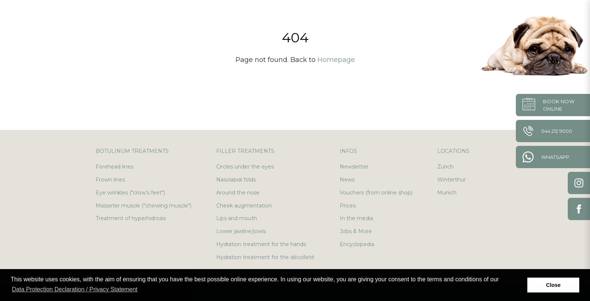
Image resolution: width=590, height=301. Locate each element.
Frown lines (110, 179)
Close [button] (553, 285)
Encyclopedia (357, 244)
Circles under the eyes (245, 166)
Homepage (336, 60)
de (547, 15)
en (564, 15)
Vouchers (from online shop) (376, 192)
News (347, 179)
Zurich (445, 166)
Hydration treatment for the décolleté (265, 257)
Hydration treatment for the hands (261, 244)
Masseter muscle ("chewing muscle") (143, 205)
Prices (348, 205)
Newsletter (354, 166)
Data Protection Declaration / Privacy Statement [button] (75, 289)
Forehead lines (115, 166)
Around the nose (238, 192)
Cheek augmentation (244, 205)
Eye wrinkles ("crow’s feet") (130, 192)
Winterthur (451, 179)
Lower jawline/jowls (241, 231)
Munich (446, 192)
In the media (356, 218)
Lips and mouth (236, 218)
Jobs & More (356, 231)
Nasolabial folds (236, 179)
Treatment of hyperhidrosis (131, 218)
